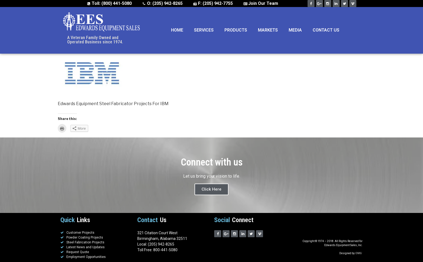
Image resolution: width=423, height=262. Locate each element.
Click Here (211, 189)
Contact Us (326, 30)
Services (204, 30)
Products (235, 30)
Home (177, 30)
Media (295, 30)
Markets (268, 30)
